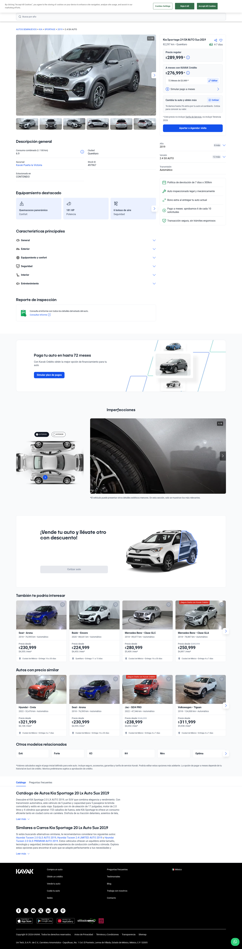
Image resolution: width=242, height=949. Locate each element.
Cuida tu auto (53, 891)
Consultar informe (40, 315)
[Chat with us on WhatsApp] (235, 942)
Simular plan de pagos (49, 374)
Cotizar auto (74, 569)
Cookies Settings (162, 6)
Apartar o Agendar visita (193, 119)
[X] (40, 910)
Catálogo (21, 782)
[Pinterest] (62, 910)
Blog (109, 883)
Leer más (23, 819)
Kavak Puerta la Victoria (29, 165)
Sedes (50, 898)
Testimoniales (113, 876)
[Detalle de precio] (188, 58)
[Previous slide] (93, 456)
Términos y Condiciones (107, 934)
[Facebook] (18, 910)
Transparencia (129, 934)
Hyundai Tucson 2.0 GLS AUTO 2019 (36, 837)
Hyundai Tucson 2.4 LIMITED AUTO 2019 (79, 837)
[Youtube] (33, 910)
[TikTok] (55, 910)
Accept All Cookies (207, 6)
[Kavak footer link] (24, 884)
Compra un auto (55, 869)
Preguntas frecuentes (40, 782)
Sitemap (142, 934)
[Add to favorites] (62, 604)
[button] (213, 91)
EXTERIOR (41, 434)
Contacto (111, 898)
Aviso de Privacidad (83, 934)
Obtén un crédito (55, 876)
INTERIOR (58, 434)
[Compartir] (215, 40)
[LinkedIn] (48, 910)
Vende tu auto (53, 883)
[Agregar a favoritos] (221, 40)
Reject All (184, 6)
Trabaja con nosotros (117, 891)
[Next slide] (154, 75)
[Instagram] (25, 910)
